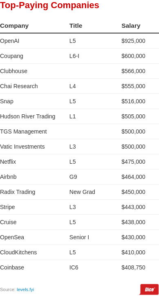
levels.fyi (25, 289)
